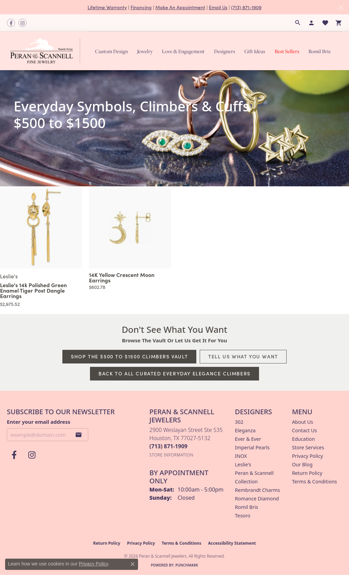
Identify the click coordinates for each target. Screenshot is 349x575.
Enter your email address (38, 421)
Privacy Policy (307, 456)
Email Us (218, 7)
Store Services (308, 447)
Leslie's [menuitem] (243, 464)
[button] (297, 22)
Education (303, 439)
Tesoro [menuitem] (242, 515)
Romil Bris (319, 51)
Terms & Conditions (314, 481)
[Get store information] (171, 455)
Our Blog (302, 464)
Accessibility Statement (232, 543)
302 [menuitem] (239, 422)
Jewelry (145, 51)
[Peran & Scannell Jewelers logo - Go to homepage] (47, 50)
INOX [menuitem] (241, 456)
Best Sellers (287, 51)
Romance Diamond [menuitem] (257, 498)
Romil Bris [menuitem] (246, 507)
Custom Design (111, 51)
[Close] (340, 7)
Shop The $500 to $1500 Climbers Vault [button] (129, 356)
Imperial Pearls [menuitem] (252, 447)
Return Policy (307, 473)
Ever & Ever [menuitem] (248, 439)
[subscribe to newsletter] (79, 435)
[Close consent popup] (133, 564)
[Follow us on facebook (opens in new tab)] (11, 23)
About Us (302, 422)
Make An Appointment (180, 7)
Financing (141, 7)
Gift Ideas (254, 51)
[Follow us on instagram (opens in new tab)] (22, 23)
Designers (224, 51)
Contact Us (304, 430)
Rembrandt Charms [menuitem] (257, 490)
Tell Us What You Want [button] (243, 356)
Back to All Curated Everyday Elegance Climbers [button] (174, 373)
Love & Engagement (183, 51)
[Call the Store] (168, 446)
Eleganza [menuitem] (245, 430)
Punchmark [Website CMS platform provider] (187, 565)
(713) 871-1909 (246, 7)
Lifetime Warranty (107, 7)
